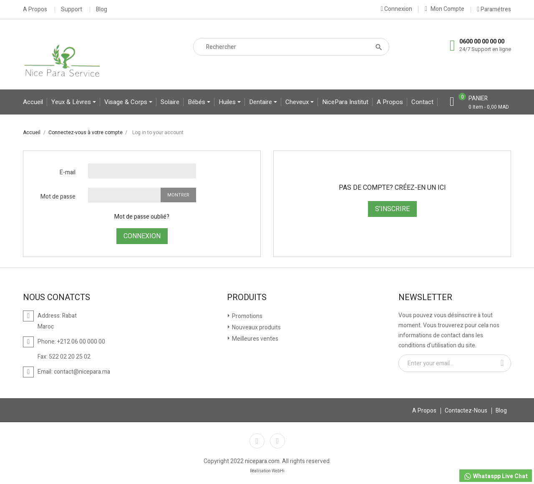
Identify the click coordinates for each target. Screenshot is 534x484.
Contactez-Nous (466, 410)
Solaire (170, 102)
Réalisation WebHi (267, 471)
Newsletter (425, 297)
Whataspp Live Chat (495, 476)
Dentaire (261, 102)
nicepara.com (262, 461)
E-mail (68, 172)
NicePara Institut (345, 102)
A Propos (35, 10)
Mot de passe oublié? (141, 216)
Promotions (246, 316)
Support (71, 10)
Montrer (178, 195)
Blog (101, 10)
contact (422, 102)
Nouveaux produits (256, 327)
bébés (197, 102)
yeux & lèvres (72, 102)
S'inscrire (392, 209)
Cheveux (297, 102)
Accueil (33, 102)
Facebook (256, 440)
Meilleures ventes (254, 338)
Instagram (277, 440)
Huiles (228, 102)
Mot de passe (58, 196)
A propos (390, 102)
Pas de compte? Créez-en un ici (392, 188)
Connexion (142, 236)
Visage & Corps (126, 102)
